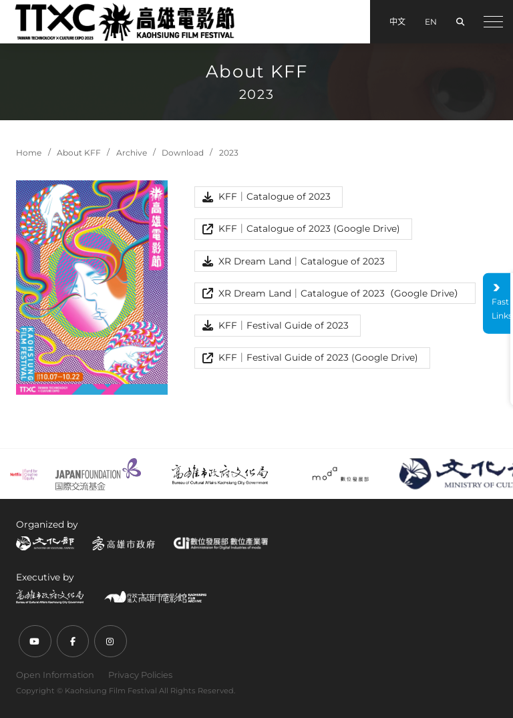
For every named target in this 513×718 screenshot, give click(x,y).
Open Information (55, 674)
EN (431, 22)
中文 (397, 22)
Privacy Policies (140, 674)
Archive (131, 153)
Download (183, 153)
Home (28, 153)
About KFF (79, 153)
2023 (228, 153)
